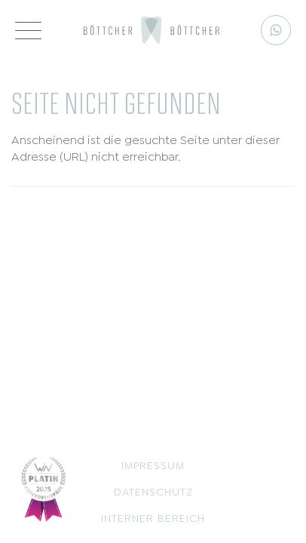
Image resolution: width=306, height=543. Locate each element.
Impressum (153, 464)
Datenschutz (153, 490)
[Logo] (151, 30)
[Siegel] (43, 486)
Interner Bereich (153, 517)
